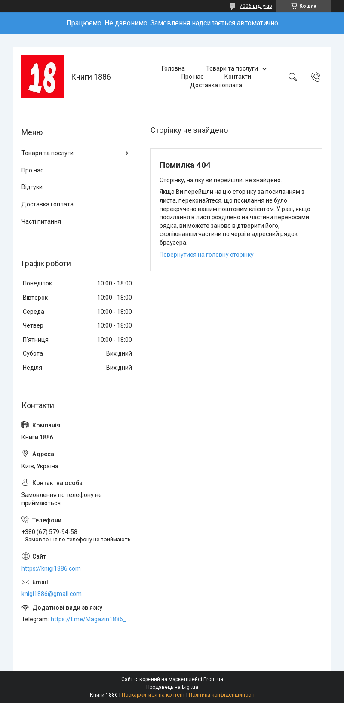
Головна (173, 68)
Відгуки (32, 187)
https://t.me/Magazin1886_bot (92, 619)
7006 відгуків (256, 6)
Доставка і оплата (216, 85)
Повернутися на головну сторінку (207, 254)
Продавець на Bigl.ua (172, 687)
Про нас (192, 76)
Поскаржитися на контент (153, 695)
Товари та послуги (232, 68)
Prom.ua (213, 679)
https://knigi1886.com (51, 568)
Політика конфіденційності (222, 695)
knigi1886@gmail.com (52, 593)
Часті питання (41, 221)
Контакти (237, 76)
